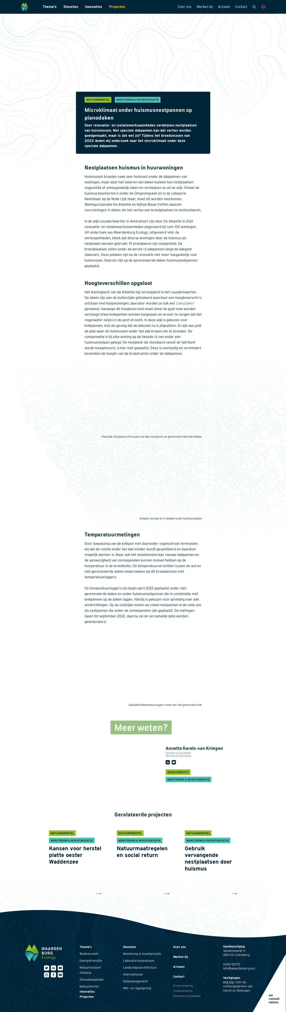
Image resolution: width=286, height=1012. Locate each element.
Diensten (71, 7)
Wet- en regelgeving (137, 988)
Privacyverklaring (183, 985)
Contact (241, 7)
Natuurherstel (89, 986)
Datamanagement (135, 981)
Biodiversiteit (89, 954)
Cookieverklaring (182, 990)
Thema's (50, 7)
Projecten (117, 7)
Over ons (184, 7)
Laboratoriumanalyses (138, 960)
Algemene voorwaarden (187, 996)
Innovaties (93, 7)
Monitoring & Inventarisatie (142, 954)
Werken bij (205, 7)
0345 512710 (231, 964)
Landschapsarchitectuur (140, 967)
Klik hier (229, 982)
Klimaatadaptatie (92, 979)
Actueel (224, 7)
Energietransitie (91, 960)
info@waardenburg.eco (239, 968)
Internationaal (133, 974)
